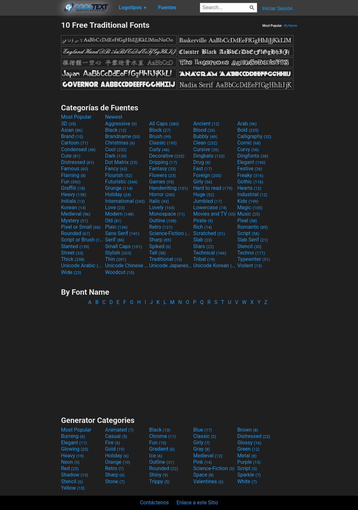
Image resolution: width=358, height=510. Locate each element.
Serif (114, 240)
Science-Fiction (170, 233)
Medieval (75, 214)
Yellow (73, 488)
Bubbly (205, 136)
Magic (250, 207)
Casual (116, 436)
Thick (73, 259)
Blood (204, 130)
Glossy (249, 443)
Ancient (206, 124)
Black (115, 130)
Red (70, 468)
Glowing (74, 449)
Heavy (73, 194)
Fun (70, 182)
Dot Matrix (121, 162)
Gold (115, 449)
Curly (159, 149)
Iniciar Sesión (277, 8)
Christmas (120, 143)
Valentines (208, 481)
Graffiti (73, 188)
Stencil (249, 246)
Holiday (118, 194)
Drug (201, 162)
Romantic (252, 227)
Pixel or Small (81, 227)
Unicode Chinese (126, 265)
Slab (202, 240)
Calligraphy (254, 136)
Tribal (204, 259)
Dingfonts (252, 156)
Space (203, 475)
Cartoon (74, 143)
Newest (113, 117)
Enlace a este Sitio (197, 502)
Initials (73, 201)
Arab (247, 124)
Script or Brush (82, 240)
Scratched (209, 233)
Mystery (74, 221)
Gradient (162, 449)
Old (113, 221)
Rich (202, 227)
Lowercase (210, 207)
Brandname (122, 136)
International (125, 201)
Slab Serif (252, 240)
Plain (116, 227)
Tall (157, 253)
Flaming (73, 175)
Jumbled (207, 201)
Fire (112, 443)
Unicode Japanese (170, 265)
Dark (116, 156)
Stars (203, 246)
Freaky (250, 175)
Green (248, 449)
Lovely (162, 207)
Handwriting (168, 188)
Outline (162, 221)
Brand (72, 136)
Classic (163, 143)
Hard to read (212, 188)
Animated (119, 430)
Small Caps (123, 246)
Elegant (251, 162)
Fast (202, 169)
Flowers (162, 175)
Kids (247, 201)
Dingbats (209, 156)
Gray (201, 449)
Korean (73, 207)
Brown (247, 430)
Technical (209, 253)
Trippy (159, 481)
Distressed (77, 162)
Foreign (207, 175)
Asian (72, 130)
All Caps (164, 124)
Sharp (160, 240)
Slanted (75, 246)
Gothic (250, 182)
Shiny (158, 475)
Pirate (203, 221)
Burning (73, 436)
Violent (249, 265)
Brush (160, 136)
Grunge (119, 188)
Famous (74, 169)
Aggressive (121, 124)
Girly (202, 182)
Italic (159, 201)
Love (115, 207)
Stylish (118, 253)
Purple (249, 462)
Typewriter (253, 259)
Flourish (118, 175)
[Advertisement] (30, 116)
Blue (202, 430)
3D (68, 124)
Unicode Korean (214, 265)
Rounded (75, 233)
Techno (251, 253)
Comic (249, 143)
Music (248, 214)
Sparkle (249, 475)
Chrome (162, 436)
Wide (71, 272)
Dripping (163, 162)
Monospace (167, 214)
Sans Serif (122, 233)
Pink (202, 462)
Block (160, 130)
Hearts (249, 188)
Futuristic (121, 182)
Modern (119, 214)
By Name (290, 25)
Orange (117, 462)
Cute (70, 156)
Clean (205, 143)
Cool (115, 149)
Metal (247, 456)
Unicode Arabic (82, 265)
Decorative (166, 156)
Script (248, 233)
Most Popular (76, 117)
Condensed (78, 149)
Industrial (252, 194)
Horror (162, 194)
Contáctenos (154, 502)
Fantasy (162, 169)
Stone (115, 481)
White (247, 481)
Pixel (247, 221)
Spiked (160, 246)
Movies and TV (214, 214)
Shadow (74, 475)
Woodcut (119, 272)
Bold (248, 130)
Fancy (116, 169)
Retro (160, 227)
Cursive (206, 149)
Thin (115, 259)
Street (72, 253)
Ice (155, 456)
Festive (249, 169)
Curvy (248, 149)
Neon (70, 462)
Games (161, 182)
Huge (203, 194)
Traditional (165, 259)
